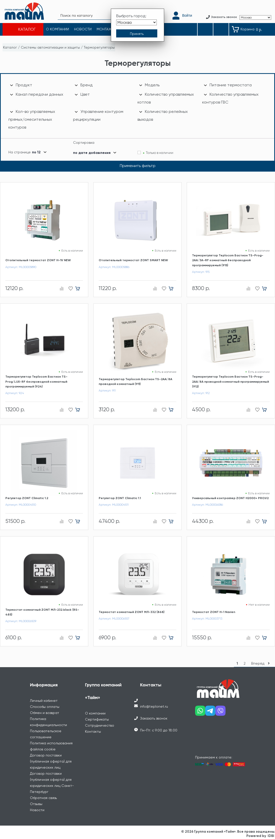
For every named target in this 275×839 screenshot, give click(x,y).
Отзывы (36, 804)
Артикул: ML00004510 (20, 504)
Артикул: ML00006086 (207, 504)
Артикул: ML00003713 (207, 618)
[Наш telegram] (210, 712)
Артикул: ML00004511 (114, 504)
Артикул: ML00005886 (114, 267)
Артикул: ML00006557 (114, 618)
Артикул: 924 (14, 393)
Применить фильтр (138, 165)
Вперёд (261, 663)
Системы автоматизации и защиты (50, 47)
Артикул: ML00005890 (20, 267)
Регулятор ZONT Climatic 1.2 (26, 498)
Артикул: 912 (201, 393)
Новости (37, 810)
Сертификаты (97, 719)
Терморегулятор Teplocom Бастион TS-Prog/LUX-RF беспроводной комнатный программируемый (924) (36, 381)
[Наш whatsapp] (200, 712)
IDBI (271, 836)
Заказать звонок (153, 718)
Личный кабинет (44, 701)
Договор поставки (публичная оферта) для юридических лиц (51, 761)
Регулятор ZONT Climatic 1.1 (120, 498)
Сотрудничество (99, 725)
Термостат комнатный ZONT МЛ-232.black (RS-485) (42, 612)
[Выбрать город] (136, 22)
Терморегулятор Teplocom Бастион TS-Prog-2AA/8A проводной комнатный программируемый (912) (230, 381)
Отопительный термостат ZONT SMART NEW (133, 260)
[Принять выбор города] (136, 34)
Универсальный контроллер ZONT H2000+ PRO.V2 (230, 498)
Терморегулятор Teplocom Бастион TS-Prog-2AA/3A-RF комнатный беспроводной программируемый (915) (227, 260)
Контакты (93, 731)
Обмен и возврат (44, 713)
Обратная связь (43, 798)
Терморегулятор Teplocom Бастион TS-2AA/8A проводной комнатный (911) (135, 381)
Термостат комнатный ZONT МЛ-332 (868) (131, 612)
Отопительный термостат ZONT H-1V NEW (38, 260)
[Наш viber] (220, 712)
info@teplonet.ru (154, 706)
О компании (95, 713)
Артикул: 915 (201, 272)
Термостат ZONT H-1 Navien (213, 612)
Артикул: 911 (107, 390)
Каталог (10, 47)
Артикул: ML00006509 (20, 621)
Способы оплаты (44, 707)
